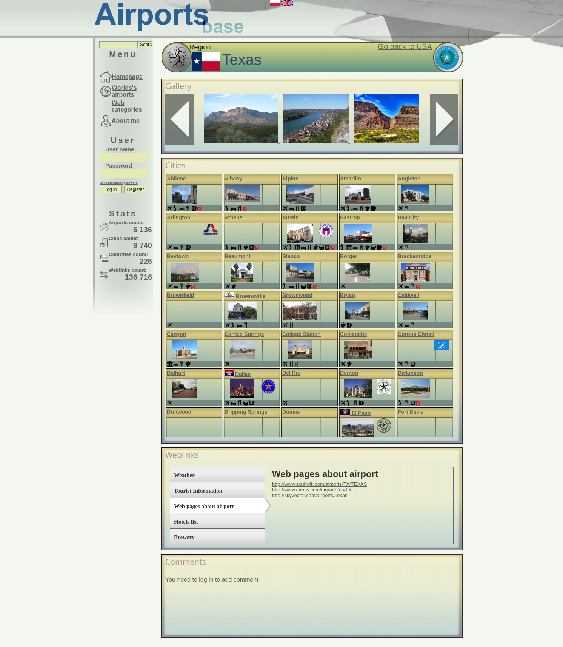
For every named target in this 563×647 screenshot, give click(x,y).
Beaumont (237, 256)
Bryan (347, 295)
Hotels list (186, 522)
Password (118, 165)
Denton (349, 373)
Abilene (176, 179)
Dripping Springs (246, 412)
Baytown (178, 256)
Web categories (127, 106)
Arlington (178, 217)
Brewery (184, 537)
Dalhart (176, 373)
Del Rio (291, 373)
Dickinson (410, 373)
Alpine (290, 179)
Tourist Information (198, 491)
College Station (301, 334)
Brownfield (180, 295)
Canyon (176, 334)
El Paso (355, 413)
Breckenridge (414, 256)
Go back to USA (405, 46)
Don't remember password (119, 183)
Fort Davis (410, 412)
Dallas (238, 374)
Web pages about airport (204, 506)
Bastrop (350, 217)
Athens (233, 217)
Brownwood (297, 295)
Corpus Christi (416, 334)
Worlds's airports (124, 91)
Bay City (408, 217)
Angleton (409, 179)
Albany (233, 179)
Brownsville (245, 296)
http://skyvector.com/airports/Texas (309, 495)
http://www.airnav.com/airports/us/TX (312, 490)
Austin (290, 217)
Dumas (291, 412)
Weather (184, 475)
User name (119, 149)
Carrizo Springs (244, 334)
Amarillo (350, 179)
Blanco (291, 256)
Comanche (353, 334)
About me (126, 120)
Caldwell (408, 295)
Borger (348, 256)
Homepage (127, 77)
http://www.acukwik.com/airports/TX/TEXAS (319, 484)
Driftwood (179, 412)
